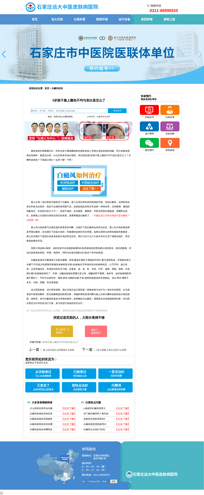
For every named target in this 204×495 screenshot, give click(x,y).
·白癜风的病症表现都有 (40, 419)
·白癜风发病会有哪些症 (40, 429)
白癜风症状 (57, 88)
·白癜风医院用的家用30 (94, 424)
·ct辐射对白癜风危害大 (94, 408)
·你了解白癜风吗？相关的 (95, 413)
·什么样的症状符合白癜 (40, 408)
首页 (47, 88)
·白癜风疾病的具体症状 (40, 413)
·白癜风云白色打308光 (94, 429)
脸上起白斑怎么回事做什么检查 (58, 350)
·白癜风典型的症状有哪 (40, 424)
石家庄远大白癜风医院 (94, 236)
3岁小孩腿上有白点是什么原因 (111, 350)
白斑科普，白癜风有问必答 (98, 117)
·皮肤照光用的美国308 (94, 419)
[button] (4, 54)
